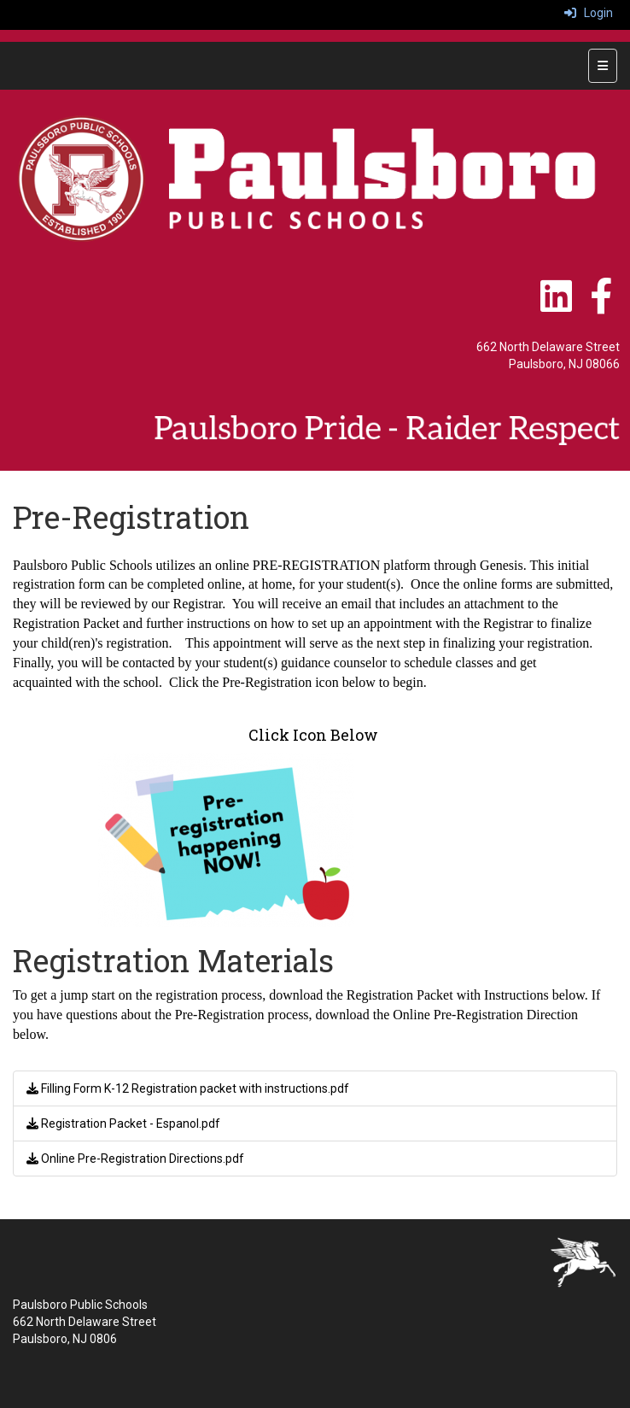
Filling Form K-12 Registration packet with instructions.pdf (187, 1088)
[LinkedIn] (557, 305)
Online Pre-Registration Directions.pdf (135, 1158)
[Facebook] (601, 305)
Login (588, 13)
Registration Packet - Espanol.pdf (123, 1123)
